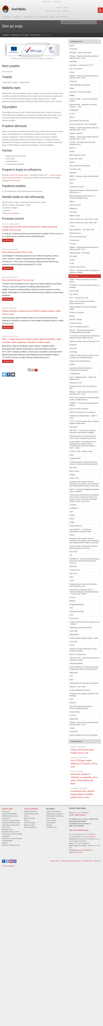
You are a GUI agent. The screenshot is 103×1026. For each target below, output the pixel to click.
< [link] (28, 376)
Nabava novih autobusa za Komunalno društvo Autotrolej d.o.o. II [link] (84, 218)
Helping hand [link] (75, 809)
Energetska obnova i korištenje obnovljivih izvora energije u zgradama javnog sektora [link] (84, 519)
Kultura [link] (26, 973)
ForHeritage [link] (75, 411)
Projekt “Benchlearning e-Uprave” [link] (83, 832)
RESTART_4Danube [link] (77, 370)
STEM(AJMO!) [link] (76, 120)
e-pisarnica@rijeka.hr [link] (85, 1007)
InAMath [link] (73, 103)
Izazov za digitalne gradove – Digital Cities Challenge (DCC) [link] (83, 444)
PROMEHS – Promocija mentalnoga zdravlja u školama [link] (83, 476)
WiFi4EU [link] (73, 301)
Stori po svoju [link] (76, 320)
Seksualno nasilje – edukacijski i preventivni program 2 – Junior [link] (82, 115)
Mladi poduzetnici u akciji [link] (80, 174)
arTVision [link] (74, 718)
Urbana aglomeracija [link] (53, 18)
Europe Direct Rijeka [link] (78, 178)
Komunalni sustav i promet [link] (10, 988)
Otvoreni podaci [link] (51, 977)
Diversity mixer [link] (76, 337)
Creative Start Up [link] (77, 687)
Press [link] (92, 11)
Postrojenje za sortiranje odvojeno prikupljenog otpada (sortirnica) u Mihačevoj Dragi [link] (83, 390)
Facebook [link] (3, 1018)
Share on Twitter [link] (4, 381)
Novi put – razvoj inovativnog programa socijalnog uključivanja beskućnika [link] (85, 383)
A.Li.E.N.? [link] (74, 124)
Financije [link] (5, 1000)
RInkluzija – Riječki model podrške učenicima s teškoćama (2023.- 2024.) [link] (84, 59)
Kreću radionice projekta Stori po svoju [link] (21, 252)
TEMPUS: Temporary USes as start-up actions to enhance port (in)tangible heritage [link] (84, 417)
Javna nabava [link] (50, 979)
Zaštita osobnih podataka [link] (54, 970)
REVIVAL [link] (73, 428)
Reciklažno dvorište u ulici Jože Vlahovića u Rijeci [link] (82, 454)
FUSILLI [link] (73, 95)
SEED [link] (72, 730)
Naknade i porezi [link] (29, 982)
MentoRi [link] (73, 182)
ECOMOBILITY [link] (75, 611)
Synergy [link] (73, 366)
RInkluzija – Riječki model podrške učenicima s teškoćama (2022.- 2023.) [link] (84, 82)
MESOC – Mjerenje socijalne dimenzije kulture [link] (84, 199)
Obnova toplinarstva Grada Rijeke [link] (82, 186)
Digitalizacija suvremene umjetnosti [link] (83, 753)
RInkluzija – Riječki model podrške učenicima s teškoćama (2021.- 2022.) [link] (84, 144)
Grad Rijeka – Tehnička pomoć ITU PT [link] (84, 68)
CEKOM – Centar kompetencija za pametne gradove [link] (82, 325)
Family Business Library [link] (79, 213)
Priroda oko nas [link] (76, 279)
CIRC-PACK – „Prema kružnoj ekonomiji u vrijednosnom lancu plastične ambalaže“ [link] (84, 510)
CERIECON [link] (74, 846)
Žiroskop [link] (74, 568)
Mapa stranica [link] (55, 1018)
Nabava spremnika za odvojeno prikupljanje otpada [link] (82, 356)
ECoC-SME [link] (74, 407)
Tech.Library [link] (75, 242)
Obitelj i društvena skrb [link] (31, 970)
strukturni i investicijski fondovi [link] (20, 175)
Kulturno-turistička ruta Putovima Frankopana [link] (83, 884)
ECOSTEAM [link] (75, 50)
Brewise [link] (73, 170)
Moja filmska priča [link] (77, 271)
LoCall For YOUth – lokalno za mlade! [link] (84, 539)
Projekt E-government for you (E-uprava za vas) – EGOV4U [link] (82, 747)
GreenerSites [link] (75, 879)
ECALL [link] (73, 209)
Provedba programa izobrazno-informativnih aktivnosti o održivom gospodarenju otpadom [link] (83, 553)
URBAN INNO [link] (75, 865)
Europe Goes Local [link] (77, 449)
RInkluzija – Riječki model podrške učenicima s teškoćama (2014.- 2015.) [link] (84, 870)
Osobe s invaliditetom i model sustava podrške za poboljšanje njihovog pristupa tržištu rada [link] (84, 802)
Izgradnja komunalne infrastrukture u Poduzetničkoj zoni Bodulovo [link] (84, 433)
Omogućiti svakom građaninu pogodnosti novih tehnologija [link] (81, 837)
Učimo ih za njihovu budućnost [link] (81, 481)
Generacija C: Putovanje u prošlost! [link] (83, 99)
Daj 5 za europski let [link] (78, 73)
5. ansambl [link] (74, 607)
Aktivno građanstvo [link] (30, 984)
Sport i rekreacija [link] (29, 979)
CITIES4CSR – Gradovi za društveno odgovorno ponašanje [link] (83, 331)
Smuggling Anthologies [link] (79, 726)
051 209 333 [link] (79, 1009)
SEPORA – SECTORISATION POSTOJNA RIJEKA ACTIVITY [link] (84, 160)
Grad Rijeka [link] (10, 1023)
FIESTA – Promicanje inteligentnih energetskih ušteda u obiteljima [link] (83, 588)
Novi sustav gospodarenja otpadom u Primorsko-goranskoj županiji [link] (84, 851)
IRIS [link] (72, 670)
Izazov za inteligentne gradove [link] (81, 378)
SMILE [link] (73, 695)
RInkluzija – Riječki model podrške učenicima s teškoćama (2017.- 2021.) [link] (84, 154)
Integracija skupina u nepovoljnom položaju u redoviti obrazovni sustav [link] (84, 704)
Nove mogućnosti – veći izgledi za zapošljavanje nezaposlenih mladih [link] (83, 637)
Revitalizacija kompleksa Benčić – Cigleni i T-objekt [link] (83, 493)
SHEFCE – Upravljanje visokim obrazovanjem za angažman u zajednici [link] (84, 314)
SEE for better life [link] (77, 234)
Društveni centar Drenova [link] (80, 309)
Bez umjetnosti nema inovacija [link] (82, 132)
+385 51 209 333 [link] (80, 972)
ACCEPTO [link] (74, 166)
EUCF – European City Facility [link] (81, 345)
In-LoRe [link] (73, 263)
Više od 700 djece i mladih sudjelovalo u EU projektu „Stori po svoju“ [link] (83, 917)
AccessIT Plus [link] (76, 742)
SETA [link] (72, 738)
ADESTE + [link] (74, 205)
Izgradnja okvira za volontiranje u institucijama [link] (82, 822)
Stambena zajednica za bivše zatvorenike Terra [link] (81, 398)
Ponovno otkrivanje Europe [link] (80, 275)
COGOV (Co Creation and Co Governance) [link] (81, 486)
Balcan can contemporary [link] (80, 786)
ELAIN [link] (73, 699)
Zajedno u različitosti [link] (78, 149)
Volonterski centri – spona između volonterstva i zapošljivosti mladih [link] (83, 791)
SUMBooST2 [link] (75, 238)
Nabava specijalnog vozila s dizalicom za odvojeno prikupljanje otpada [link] (84, 224)
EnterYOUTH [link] (75, 666)
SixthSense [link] (75, 194)
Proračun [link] (49, 982)
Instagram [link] (14, 1018)
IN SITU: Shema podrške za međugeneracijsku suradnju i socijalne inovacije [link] (84, 468)
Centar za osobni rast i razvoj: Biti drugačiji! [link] (83, 137)
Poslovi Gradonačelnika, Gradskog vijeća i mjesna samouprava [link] (10, 973)
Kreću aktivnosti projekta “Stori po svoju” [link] (22, 281)
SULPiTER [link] (74, 861)
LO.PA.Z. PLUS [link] (76, 572)
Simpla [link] (73, 543)
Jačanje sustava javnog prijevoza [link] (82, 424)
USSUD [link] (73, 775)
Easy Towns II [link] (75, 341)
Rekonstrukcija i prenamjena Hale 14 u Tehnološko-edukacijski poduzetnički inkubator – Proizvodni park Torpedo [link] (84, 711)
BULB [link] (72, 817)
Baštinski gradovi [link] (77, 246)
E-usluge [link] (67, 18)
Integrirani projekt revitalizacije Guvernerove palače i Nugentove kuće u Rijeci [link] (84, 659)
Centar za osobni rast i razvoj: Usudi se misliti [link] (85, 251)
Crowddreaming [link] (76, 439)
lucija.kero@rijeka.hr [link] (15, 213)
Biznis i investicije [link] (29, 975)
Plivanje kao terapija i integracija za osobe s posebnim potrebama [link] (83, 780)
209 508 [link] (92, 991)
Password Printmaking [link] (79, 734)
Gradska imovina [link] (7, 986)
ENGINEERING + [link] (76, 761)
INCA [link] (72, 615)
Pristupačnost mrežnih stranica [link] (71, 1018)
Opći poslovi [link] (6, 968)
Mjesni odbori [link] (23, 18)
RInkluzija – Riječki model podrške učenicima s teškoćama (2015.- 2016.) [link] (84, 461)
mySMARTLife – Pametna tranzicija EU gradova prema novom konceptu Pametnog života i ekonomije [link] (84, 676)
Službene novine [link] (51, 984)
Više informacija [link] (8, 241)
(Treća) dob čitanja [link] (77, 374)
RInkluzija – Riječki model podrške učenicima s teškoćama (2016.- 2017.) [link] (84, 288)
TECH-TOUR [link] (75, 771)
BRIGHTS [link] (74, 722)
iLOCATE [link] (73, 619)
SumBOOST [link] (75, 403)
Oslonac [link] (73, 77)
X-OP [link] (72, 813)
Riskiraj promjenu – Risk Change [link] (82, 293)
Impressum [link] (97, 1018)
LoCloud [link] (73, 642)
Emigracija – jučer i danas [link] (80, 828)
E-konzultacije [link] (50, 975)
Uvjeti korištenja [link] (87, 1018)
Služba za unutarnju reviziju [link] (11, 1002)
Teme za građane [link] (37, 18)
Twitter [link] (7, 1018)
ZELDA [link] (73, 305)
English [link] (91, 7)
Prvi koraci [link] (74, 283)
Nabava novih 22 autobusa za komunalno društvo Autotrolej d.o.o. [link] (83, 350)
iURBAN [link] (73, 628)
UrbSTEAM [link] (74, 64)
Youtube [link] (11, 1018)
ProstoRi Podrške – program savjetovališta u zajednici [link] (81, 108)
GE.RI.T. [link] (73, 842)
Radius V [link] (74, 230)
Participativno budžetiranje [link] (54, 973)
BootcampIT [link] (75, 504)
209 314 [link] (92, 993)
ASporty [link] (73, 128)
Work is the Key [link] (76, 564)
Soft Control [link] (75, 691)
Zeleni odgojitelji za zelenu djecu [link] (82, 91)
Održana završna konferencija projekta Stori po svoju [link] (83, 903)
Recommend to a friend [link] (15, 381)
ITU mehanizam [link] (34, 180)
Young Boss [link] (75, 87)
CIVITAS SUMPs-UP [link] (77, 632)
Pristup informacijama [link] (53, 968)
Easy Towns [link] (75, 560)
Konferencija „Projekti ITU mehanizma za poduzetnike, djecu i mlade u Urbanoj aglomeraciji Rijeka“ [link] (84, 932)
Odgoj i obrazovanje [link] (30, 968)
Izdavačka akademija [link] (78, 796)
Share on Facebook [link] (9, 381)
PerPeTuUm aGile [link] (77, 190)
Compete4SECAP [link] (77, 547)
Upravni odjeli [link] (7, 965)
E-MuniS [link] (74, 875)
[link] (100, 10)
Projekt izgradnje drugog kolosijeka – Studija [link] (84, 766)
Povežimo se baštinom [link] (79, 362)
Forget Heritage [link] (76, 857)
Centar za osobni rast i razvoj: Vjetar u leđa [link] (84, 257)
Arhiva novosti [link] (83, 11)
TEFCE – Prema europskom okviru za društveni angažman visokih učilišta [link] (84, 499)
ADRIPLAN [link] (74, 683)
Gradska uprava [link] (9, 18)
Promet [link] (26, 977)
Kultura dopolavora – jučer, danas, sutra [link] (85, 267)
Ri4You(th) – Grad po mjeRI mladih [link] (83, 54)
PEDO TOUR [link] (75, 757)
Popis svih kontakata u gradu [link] (78, 987)
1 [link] (32, 376)
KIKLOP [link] (73, 623)
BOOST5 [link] (74, 46)
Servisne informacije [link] (80, 18)
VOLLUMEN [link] (75, 297)
